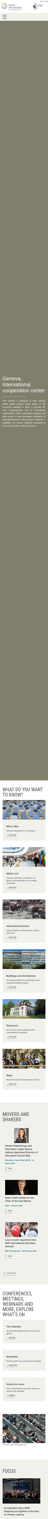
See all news (11, 1273)
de (47, 1)
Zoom (41, 1438)
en (42, 1)
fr (44, 1)
